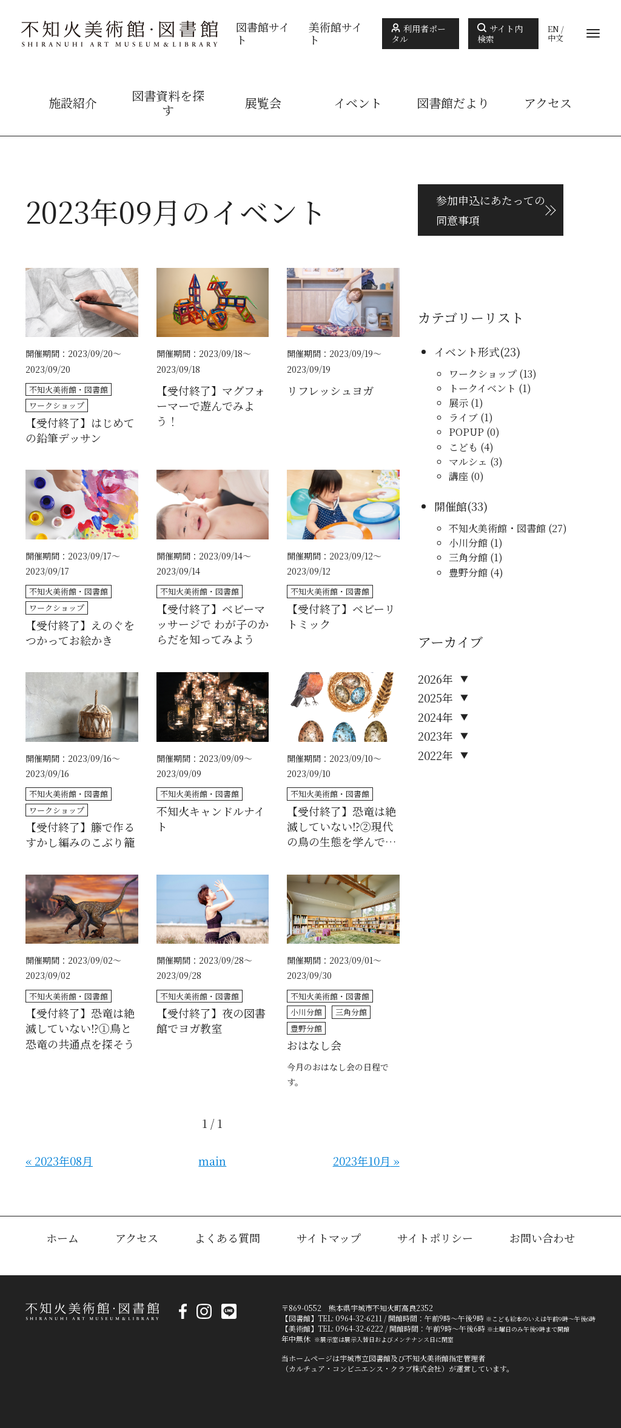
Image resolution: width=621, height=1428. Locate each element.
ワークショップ (56, 405)
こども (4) (471, 447)
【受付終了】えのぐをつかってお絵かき (80, 633)
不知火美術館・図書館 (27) (508, 528)
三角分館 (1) (476, 557)
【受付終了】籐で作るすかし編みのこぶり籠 (80, 834)
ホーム (62, 1238)
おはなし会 (314, 1045)
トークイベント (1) (490, 388)
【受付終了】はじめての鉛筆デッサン (80, 430)
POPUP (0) (474, 432)
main (212, 1161)
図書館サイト (263, 34)
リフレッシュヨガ (330, 390)
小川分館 (306, 1012)
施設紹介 (73, 103)
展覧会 (263, 103)
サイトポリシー (435, 1238)
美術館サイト (336, 34)
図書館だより (453, 103)
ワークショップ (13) (493, 374)
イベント (358, 103)
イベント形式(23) (477, 351)
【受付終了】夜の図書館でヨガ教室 (211, 1021)
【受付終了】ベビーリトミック (341, 616)
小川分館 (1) (476, 543)
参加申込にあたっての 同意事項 (490, 209)
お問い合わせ (542, 1238)
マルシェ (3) (476, 462)
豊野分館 (306, 1028)
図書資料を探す (168, 103)
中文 (555, 38)
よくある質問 (227, 1238)
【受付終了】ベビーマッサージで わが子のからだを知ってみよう (212, 624)
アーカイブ (450, 641)
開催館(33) (461, 506)
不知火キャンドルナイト (210, 819)
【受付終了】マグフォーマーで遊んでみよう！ (210, 406)
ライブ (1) (471, 417)
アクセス (548, 103)
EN (553, 29)
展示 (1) (466, 403)
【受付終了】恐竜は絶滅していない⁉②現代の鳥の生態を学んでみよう (341, 827)
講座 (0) (466, 476)
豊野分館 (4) (476, 572)
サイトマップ (329, 1238)
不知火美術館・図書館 (68, 389)
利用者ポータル (418, 33)
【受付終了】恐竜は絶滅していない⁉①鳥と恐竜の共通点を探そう (80, 1028)
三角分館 (351, 1012)
